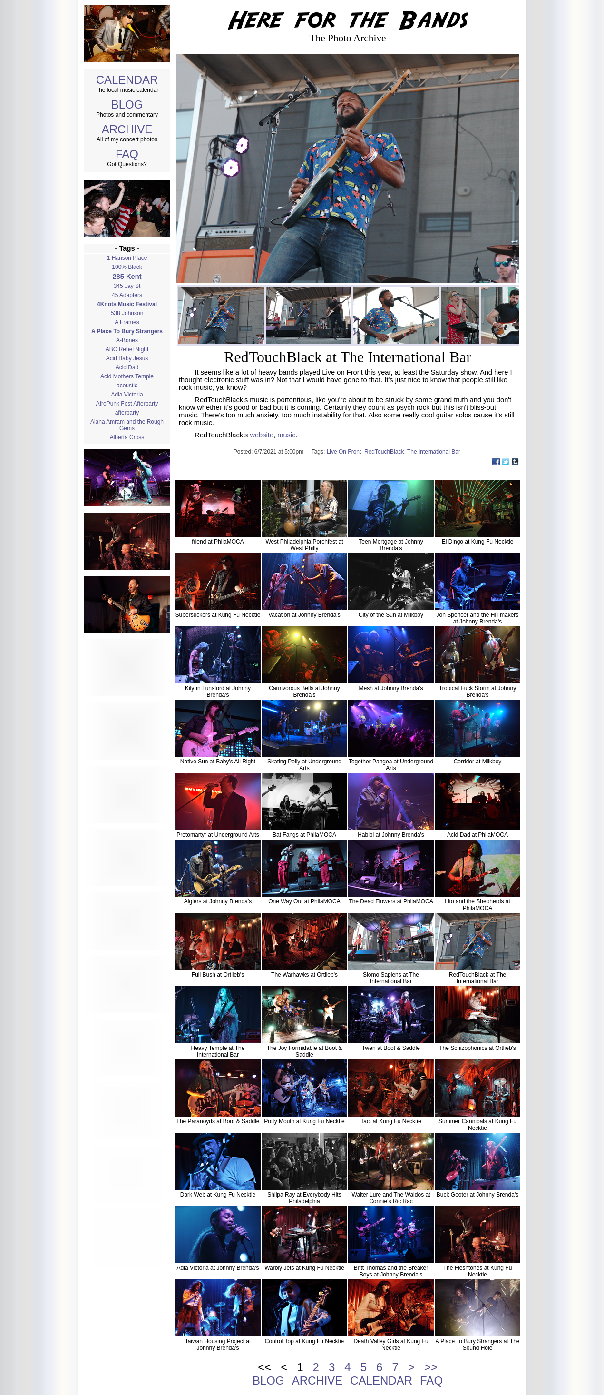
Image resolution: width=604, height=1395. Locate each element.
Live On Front (345, 451)
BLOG (127, 104)
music (286, 435)
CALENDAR (127, 79)
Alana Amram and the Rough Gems (127, 425)
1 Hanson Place (127, 258)
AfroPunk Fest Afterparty (127, 403)
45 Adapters (127, 295)
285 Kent (126, 276)
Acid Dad (127, 367)
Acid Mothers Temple (127, 376)
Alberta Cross (127, 437)
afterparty (127, 412)
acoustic (127, 385)
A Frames (127, 322)
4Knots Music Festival (127, 304)
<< (264, 1367)
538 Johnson (127, 313)
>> (431, 1367)
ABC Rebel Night (127, 349)
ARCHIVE (127, 129)
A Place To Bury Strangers (127, 331)
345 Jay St (127, 286)
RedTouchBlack (385, 451)
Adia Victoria (127, 394)
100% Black (127, 267)
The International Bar (434, 451)
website (261, 435)
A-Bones (127, 340)
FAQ (127, 154)
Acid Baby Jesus (127, 358)
